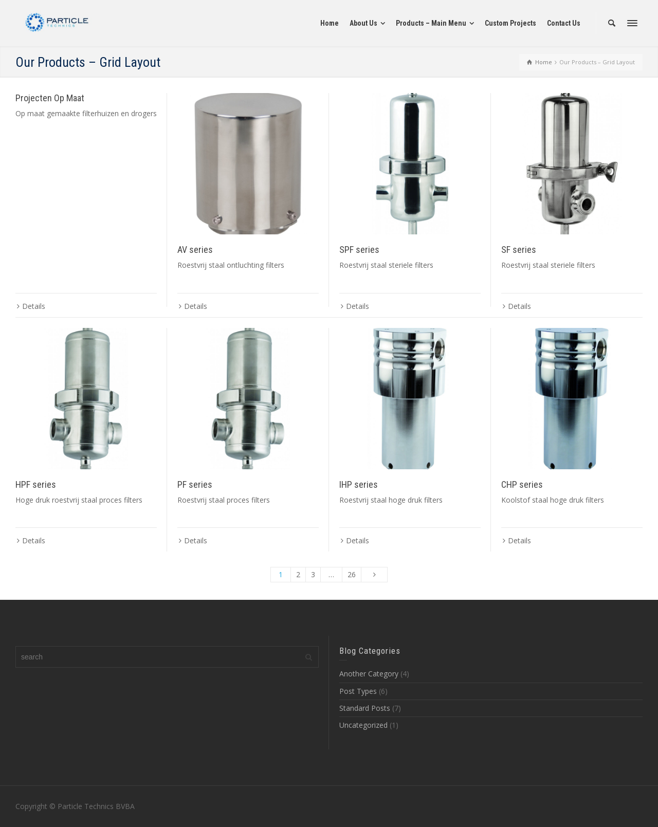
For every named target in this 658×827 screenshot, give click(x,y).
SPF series (359, 249)
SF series (518, 249)
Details (33, 306)
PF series (194, 484)
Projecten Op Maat (49, 98)
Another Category (368, 673)
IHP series (358, 484)
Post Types (358, 691)
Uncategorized (363, 725)
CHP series (522, 484)
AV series (195, 249)
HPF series (35, 484)
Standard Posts (364, 708)
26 (352, 574)
